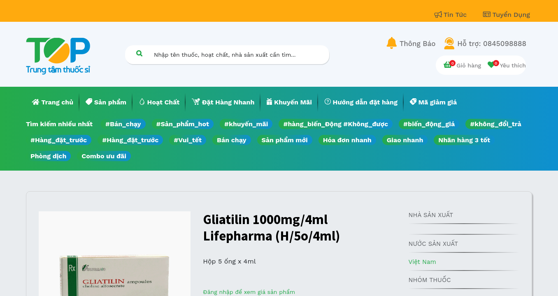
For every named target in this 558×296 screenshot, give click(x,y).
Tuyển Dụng (506, 14)
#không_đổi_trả (495, 124)
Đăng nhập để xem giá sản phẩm (249, 292)
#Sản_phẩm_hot (182, 124)
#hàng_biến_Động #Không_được (335, 124)
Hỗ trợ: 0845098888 (491, 43)
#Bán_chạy (123, 124)
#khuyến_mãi (246, 124)
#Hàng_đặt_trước (58, 140)
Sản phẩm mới (285, 140)
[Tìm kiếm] (139, 53)
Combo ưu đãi (103, 156)
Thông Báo (417, 43)
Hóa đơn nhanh (347, 140)
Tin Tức (452, 14)
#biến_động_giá (429, 124)
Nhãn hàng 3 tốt (464, 140)
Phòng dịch (48, 156)
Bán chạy (231, 140)
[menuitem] (52, 102)
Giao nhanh (405, 140)
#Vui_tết (188, 140)
